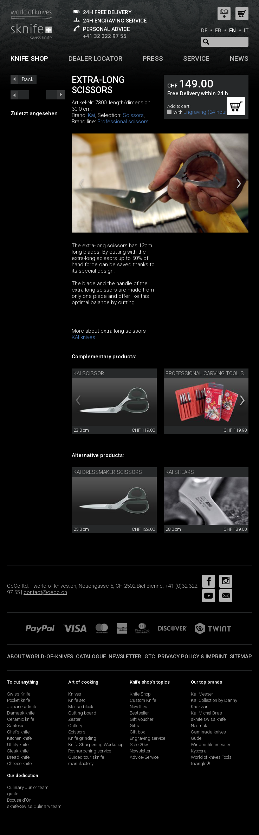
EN (232, 30)
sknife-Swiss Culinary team (34, 806)
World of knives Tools (211, 757)
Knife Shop (140, 694)
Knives (74, 694)
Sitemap (241, 656)
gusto (12, 793)
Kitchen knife (19, 738)
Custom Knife (143, 700)
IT (246, 30)
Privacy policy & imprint (192, 656)
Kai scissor (88, 373)
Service (196, 58)
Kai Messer (202, 694)
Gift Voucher (142, 719)
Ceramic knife (20, 719)
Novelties (138, 706)
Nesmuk (199, 725)
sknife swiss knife (208, 719)
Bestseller (139, 713)
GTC (149, 656)
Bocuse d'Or (19, 800)
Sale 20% (139, 744)
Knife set (76, 700)
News (239, 58)
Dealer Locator (95, 58)
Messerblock (80, 706)
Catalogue (91, 656)
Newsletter (125, 656)
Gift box (137, 732)
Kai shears (180, 472)
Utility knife (17, 744)
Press (153, 58)
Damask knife (20, 713)
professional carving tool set (208, 373)
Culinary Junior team (27, 787)
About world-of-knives (40, 656)
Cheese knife (19, 763)
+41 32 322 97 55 (105, 36)
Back (27, 79)
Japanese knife (22, 706)
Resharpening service (89, 751)
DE (204, 30)
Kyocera (199, 751)
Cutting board (82, 713)
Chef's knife (18, 732)
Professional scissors (123, 121)
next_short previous (20, 94)
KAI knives (83, 337)
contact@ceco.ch (45, 592)
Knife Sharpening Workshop (96, 744)
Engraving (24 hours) (207, 112)
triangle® (200, 763)
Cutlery (75, 725)
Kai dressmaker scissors (107, 472)
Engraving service (147, 738)
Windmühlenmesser (211, 744)
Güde (196, 738)
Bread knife (18, 757)
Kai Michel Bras (206, 713)
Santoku (15, 725)
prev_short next (55, 94)
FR (218, 30)
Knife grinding (82, 738)
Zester (74, 719)
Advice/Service (144, 757)
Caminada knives (208, 732)
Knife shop (29, 58)
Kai (91, 115)
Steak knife (17, 751)
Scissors (133, 115)
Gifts (134, 725)
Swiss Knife (18, 694)
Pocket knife (18, 700)
